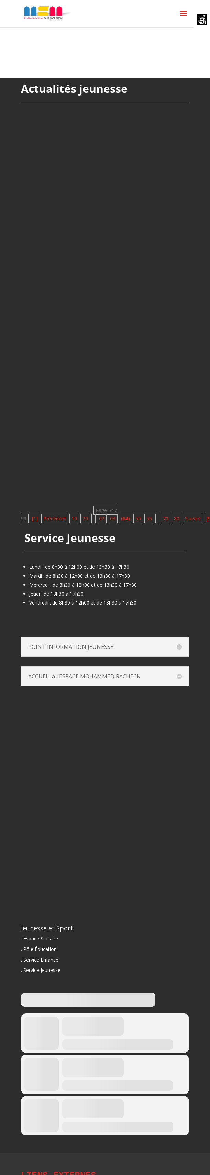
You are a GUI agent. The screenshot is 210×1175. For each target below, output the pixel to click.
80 (176, 518)
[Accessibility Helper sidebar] (202, 20)
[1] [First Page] (35, 518)
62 (101, 518)
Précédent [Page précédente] (54, 518)
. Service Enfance (39, 959)
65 (138, 518)
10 (74, 518)
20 (85, 518)
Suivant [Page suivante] (193, 518)
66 (149, 518)
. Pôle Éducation (39, 949)
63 (112, 518)
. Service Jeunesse (40, 970)
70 (165, 518)
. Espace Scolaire (39, 938)
